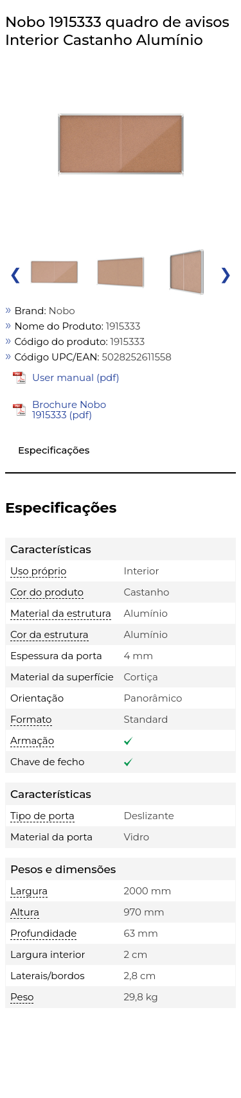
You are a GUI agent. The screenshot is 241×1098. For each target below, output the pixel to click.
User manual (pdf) (76, 377)
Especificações (53, 450)
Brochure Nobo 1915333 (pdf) (69, 409)
